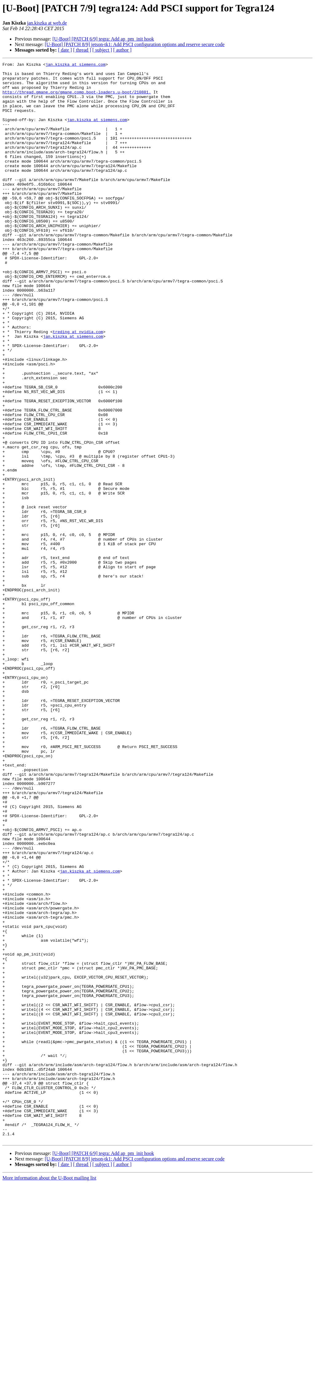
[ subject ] (102, 50)
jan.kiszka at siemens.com (75, 65)
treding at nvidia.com (78, 386)
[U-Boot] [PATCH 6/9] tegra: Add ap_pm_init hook (103, 38)
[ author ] (122, 50)
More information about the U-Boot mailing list (49, 1393)
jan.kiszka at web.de (47, 23)
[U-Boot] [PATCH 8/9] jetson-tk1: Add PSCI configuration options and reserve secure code (135, 44)
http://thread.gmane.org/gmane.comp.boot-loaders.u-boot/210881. (76, 98)
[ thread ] (82, 50)
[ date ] (65, 50)
